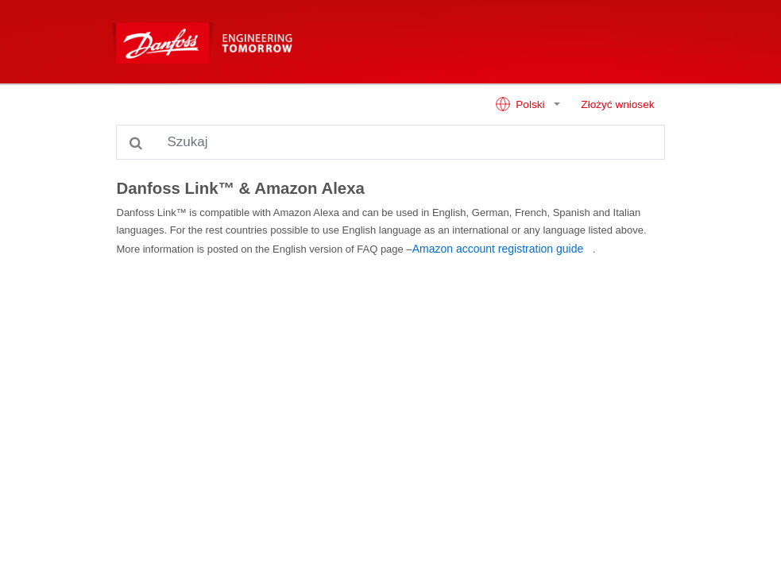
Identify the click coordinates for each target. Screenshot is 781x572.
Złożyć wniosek (617, 104)
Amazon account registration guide (498, 248)
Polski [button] (521, 104)
